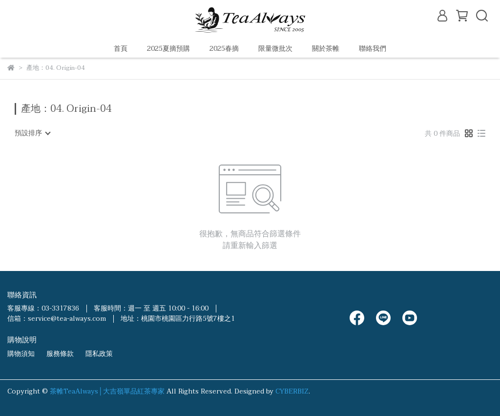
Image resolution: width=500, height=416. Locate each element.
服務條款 (60, 353)
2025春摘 (224, 48)
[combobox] (32, 133)
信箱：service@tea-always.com (56, 318)
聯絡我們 (372, 48)
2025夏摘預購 (168, 48)
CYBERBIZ (292, 391)
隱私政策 (99, 353)
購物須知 (21, 353)
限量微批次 (275, 48)
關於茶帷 (325, 48)
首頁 (120, 48)
